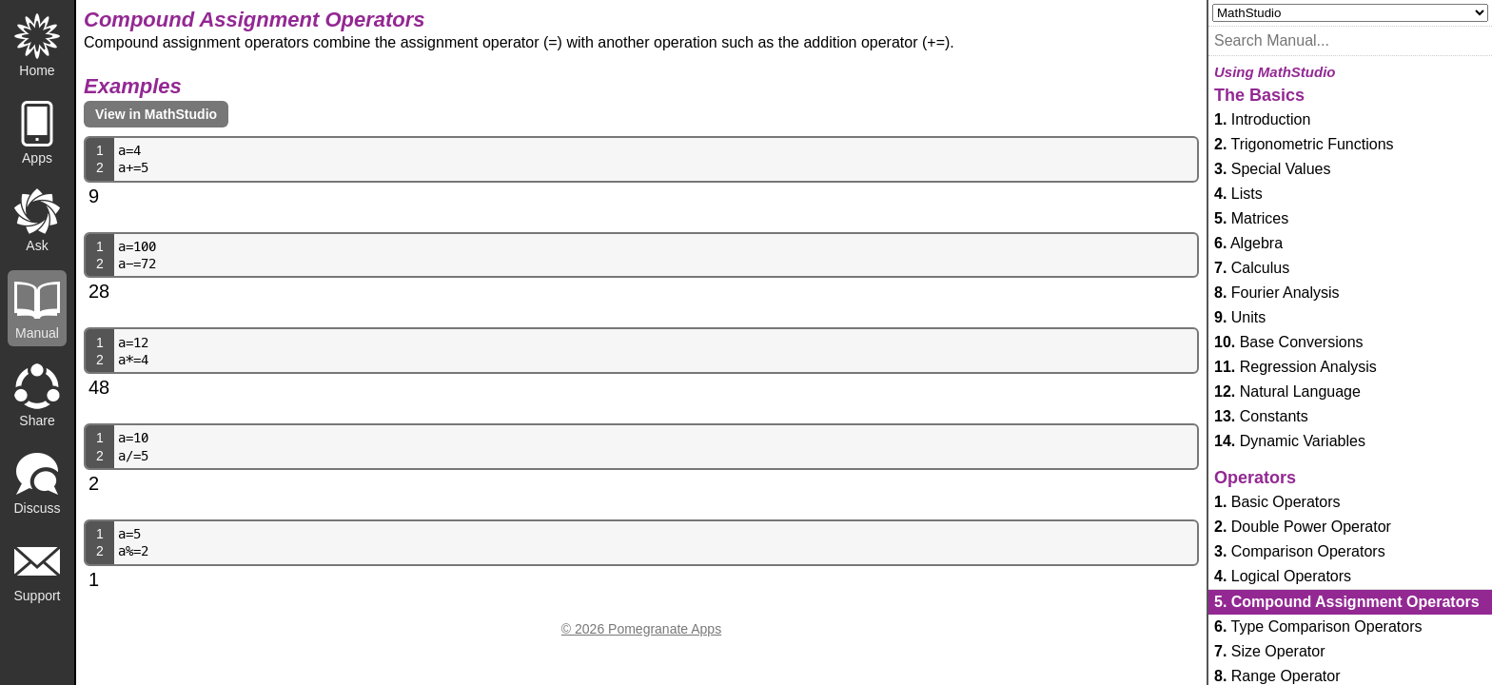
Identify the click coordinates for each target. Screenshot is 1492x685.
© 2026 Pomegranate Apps (641, 628)
